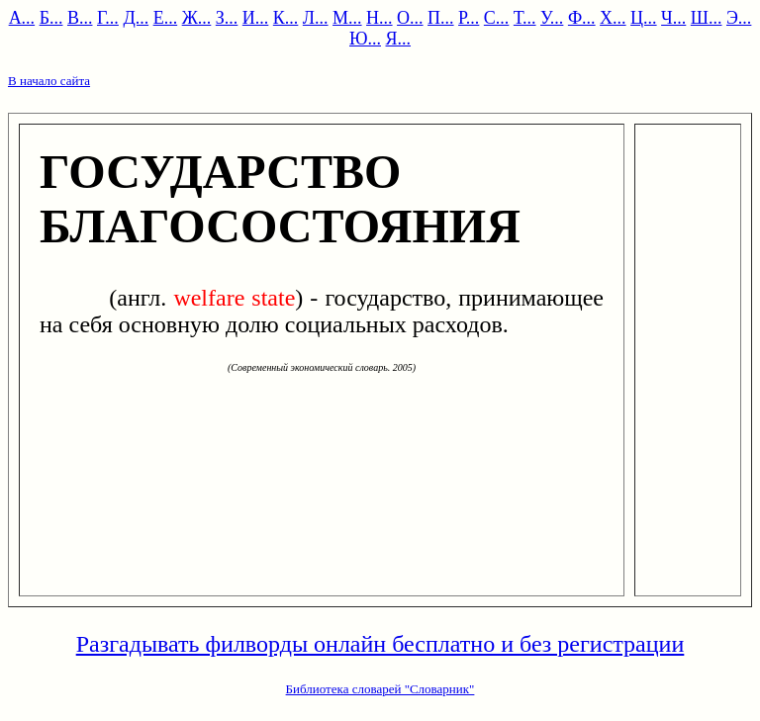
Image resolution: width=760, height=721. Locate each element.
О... (410, 18)
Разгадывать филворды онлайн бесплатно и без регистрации (380, 644)
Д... (135, 18)
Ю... (365, 38)
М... (347, 18)
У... (551, 18)
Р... (468, 18)
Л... (316, 18)
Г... (108, 18)
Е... (165, 18)
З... (227, 18)
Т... (525, 18)
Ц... (643, 18)
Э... (738, 18)
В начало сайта (49, 80)
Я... (399, 38)
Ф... (582, 18)
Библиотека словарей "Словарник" (380, 688)
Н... (379, 18)
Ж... (197, 18)
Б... (51, 18)
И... (255, 18)
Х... (613, 18)
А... (22, 18)
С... (497, 18)
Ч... (673, 18)
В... (80, 18)
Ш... (706, 18)
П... (441, 18)
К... (286, 18)
